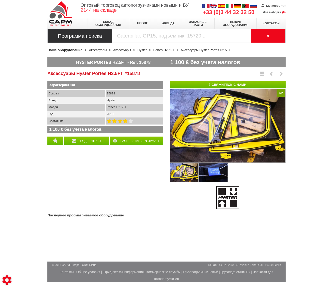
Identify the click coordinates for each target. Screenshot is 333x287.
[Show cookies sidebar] (7, 280)
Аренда (168, 23)
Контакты (271, 23)
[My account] (273, 6)
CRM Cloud (89, 265)
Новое (142, 23)
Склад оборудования (108, 23)
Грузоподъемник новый (200, 272)
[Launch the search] (268, 36)
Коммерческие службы (163, 272)
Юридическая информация (123, 272)
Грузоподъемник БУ (235, 272)
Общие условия (88, 272)
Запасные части (198, 23)
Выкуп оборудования (235, 23)
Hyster (228, 197)
